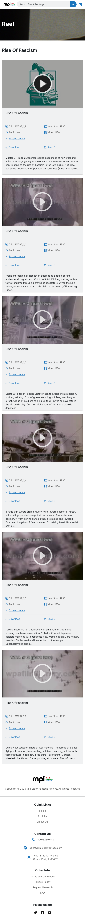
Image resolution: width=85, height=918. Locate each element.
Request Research (43, 887)
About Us (42, 821)
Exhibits (42, 816)
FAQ (42, 892)
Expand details (17, 138)
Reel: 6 (51, 147)
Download (14, 147)
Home (42, 810)
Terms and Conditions (42, 876)
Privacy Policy (42, 881)
